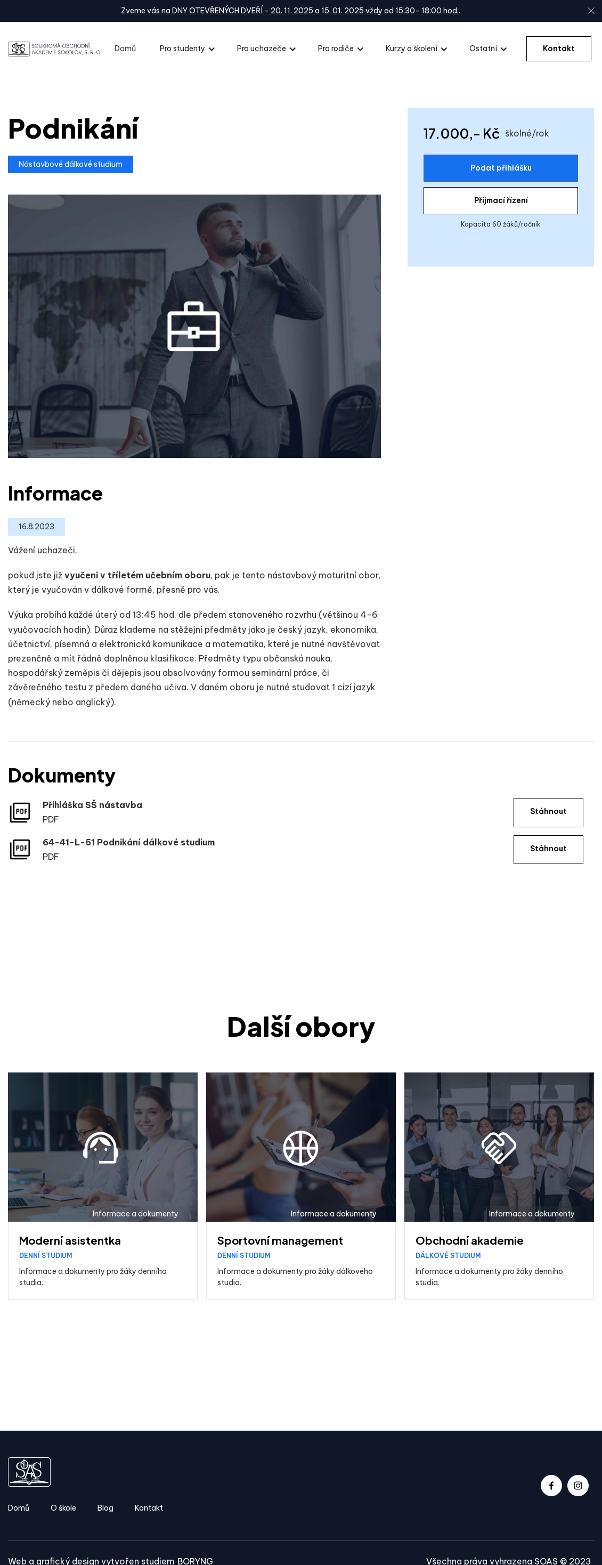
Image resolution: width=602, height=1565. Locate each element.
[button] (187, 49)
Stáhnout (548, 811)
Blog (105, 1508)
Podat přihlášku (501, 168)
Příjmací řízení (501, 200)
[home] (54, 49)
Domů (125, 48)
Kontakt (559, 48)
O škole (63, 1508)
